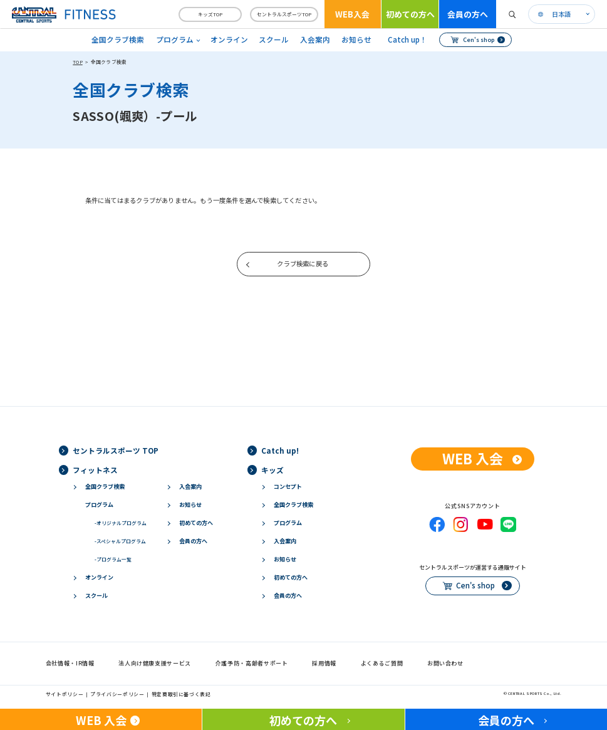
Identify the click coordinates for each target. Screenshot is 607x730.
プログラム (99, 505)
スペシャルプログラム (120, 541)
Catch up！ (407, 39)
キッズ (272, 470)
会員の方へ (467, 14)
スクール (274, 39)
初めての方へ (410, 14)
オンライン (229, 39)
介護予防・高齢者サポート (251, 663)
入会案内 (315, 39)
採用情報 (324, 663)
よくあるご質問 (382, 663)
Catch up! (280, 451)
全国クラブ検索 (117, 39)
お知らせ (356, 39)
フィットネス (95, 470)
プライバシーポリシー (117, 694)
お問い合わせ (445, 663)
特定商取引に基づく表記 (181, 694)
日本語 (561, 14)
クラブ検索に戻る (302, 263)
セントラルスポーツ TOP (115, 451)
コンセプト (288, 486)
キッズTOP (210, 14)
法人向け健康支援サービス (154, 663)
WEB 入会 (472, 458)
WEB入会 (352, 14)
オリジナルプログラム (121, 522)
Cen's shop (478, 40)
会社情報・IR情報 (70, 663)
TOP (77, 61)
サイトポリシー (65, 694)
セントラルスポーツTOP (284, 14)
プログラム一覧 (113, 559)
